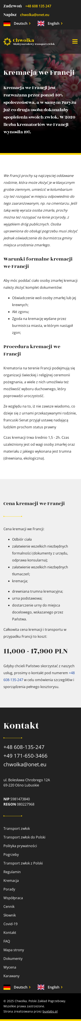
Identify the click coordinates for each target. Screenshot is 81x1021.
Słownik (9, 915)
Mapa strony (13, 950)
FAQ (6, 941)
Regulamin (12, 871)
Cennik (8, 906)
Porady (9, 889)
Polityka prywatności (20, 845)
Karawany (11, 976)
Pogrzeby (11, 854)
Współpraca (13, 897)
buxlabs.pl (50, 1011)
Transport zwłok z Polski (23, 863)
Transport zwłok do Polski (24, 837)
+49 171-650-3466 (25, 755)
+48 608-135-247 (23, 746)
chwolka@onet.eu (34, 14)
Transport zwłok (16, 828)
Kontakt (9, 932)
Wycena (9, 967)
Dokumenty (12, 958)
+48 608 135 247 (38, 6)
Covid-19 (10, 924)
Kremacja (11, 880)
